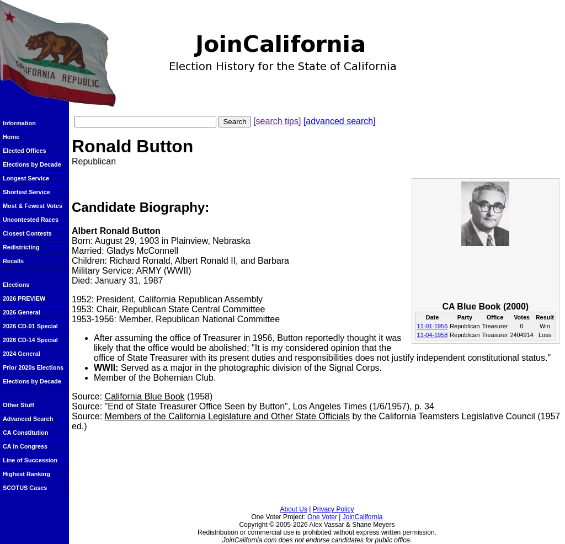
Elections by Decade (32, 164)
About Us (293, 509)
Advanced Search (28, 418)
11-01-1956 (432, 326)
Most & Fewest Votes (32, 205)
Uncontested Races (30, 219)
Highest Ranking (26, 474)
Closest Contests (27, 233)
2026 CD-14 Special (30, 340)
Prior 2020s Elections (33, 367)
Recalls (13, 261)
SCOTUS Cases (25, 487)
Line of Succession (30, 460)
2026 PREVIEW (24, 298)
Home (11, 137)
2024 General (21, 353)
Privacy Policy (333, 509)
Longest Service (26, 178)
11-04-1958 (432, 335)
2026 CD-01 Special (30, 326)
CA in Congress (25, 446)
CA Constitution (25, 432)
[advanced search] (339, 121)
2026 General (21, 312)
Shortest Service (26, 192)
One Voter (322, 517)
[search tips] (277, 121)
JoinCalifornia (363, 517)
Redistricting (21, 247)
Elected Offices (24, 150)
